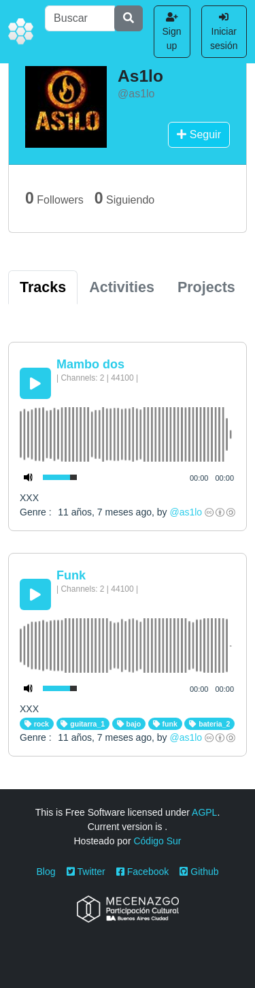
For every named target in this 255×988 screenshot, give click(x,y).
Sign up (172, 31)
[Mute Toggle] (28, 477)
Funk (71, 575)
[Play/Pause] (35, 383)
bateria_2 (209, 724)
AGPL (204, 812)
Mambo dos (90, 364)
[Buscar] (79, 18)
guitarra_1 (83, 724)
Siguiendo (124, 198)
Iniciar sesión (223, 31)
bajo (129, 724)
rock (36, 724)
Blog (46, 871)
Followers (54, 198)
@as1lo (185, 512)
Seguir (199, 134)
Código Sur (157, 840)
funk (165, 724)
